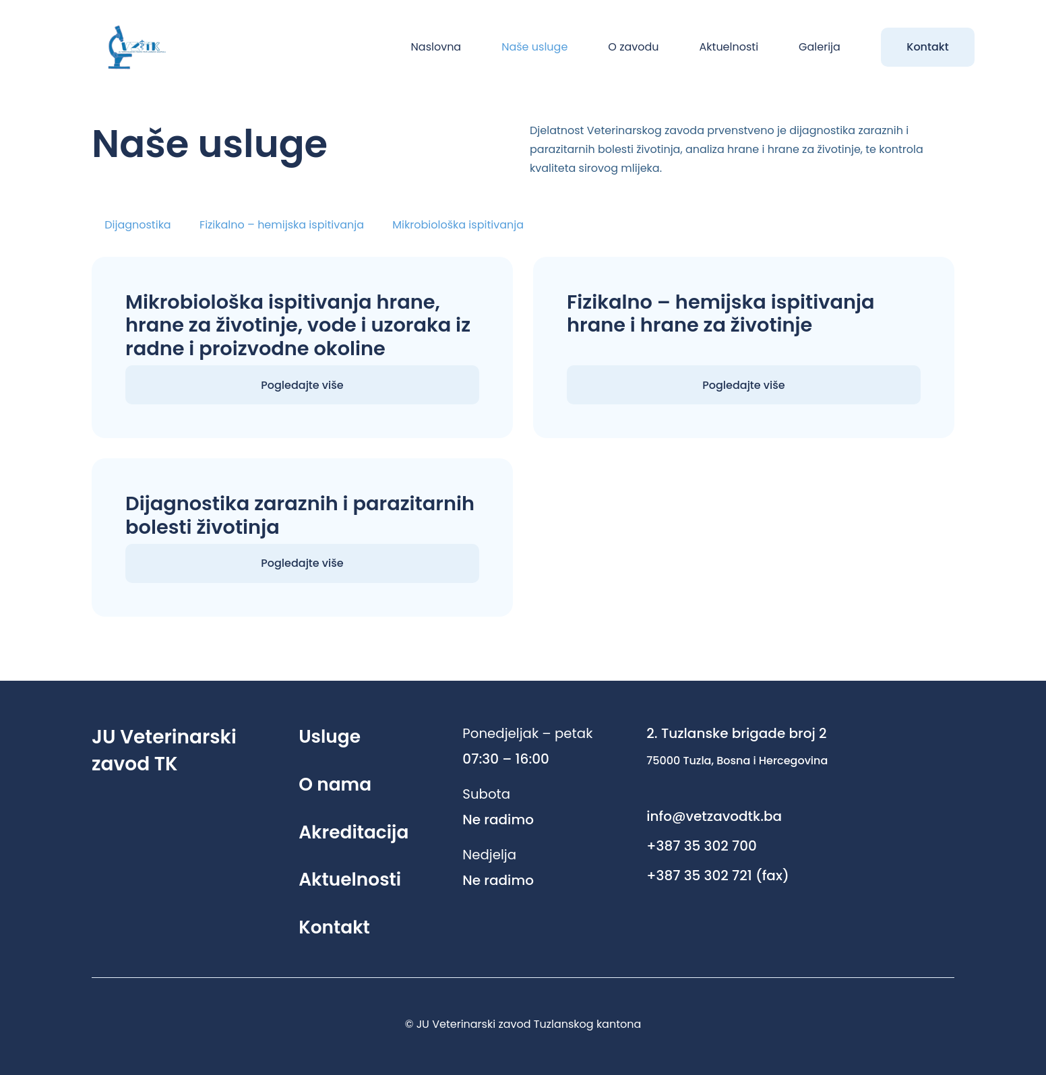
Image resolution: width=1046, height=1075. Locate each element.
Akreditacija (353, 832)
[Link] (131, 47)
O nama (335, 784)
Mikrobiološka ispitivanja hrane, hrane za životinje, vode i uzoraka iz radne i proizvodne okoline (297, 325)
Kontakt (334, 927)
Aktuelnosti (350, 879)
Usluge (330, 736)
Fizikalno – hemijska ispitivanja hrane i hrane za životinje (721, 313)
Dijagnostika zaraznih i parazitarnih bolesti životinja (299, 515)
